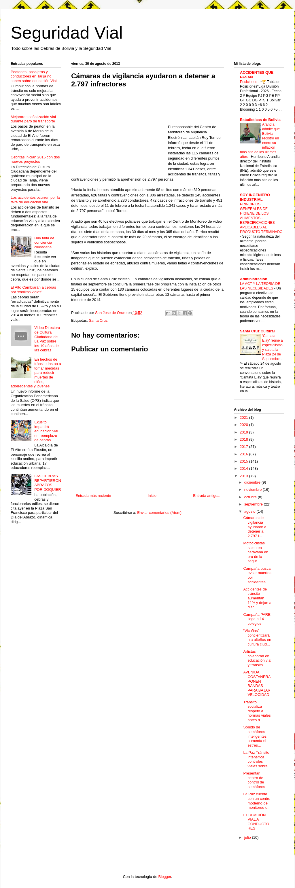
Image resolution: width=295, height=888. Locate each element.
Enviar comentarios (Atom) (159, 512)
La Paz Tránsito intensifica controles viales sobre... (257, 759)
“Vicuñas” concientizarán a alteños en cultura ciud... (257, 637)
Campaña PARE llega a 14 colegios (256, 619)
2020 (244, 425)
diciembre (253, 482)
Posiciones (249, 82)
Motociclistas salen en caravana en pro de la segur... (255, 552)
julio (248, 837)
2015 (244, 461)
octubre (251, 497)
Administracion (253, 279)
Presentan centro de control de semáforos (254, 780)
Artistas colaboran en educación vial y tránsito (257, 658)
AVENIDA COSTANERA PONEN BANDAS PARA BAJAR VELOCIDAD (256, 683)
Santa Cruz (98, 320)
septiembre (254, 504)
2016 (244, 454)
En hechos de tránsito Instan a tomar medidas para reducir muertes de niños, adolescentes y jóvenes (36, 373)
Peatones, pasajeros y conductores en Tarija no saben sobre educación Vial (34, 76)
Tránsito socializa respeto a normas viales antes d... (257, 711)
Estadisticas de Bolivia (260, 120)
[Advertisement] (119, 134)
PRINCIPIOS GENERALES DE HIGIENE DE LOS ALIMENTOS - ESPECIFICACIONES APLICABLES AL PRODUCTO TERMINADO (261, 218)
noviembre (253, 489)
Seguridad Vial (67, 32)
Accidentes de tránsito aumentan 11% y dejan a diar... (257, 598)
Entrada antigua (206, 495)
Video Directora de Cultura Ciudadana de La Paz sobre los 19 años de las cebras (47, 338)
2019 (244, 432)
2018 (244, 439)
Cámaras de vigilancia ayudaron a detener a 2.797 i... (254, 527)
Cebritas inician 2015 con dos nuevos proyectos (35, 159)
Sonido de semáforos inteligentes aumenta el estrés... (254, 736)
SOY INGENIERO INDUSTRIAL (255, 197)
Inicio (152, 495)
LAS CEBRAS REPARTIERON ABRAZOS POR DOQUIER (47, 483)
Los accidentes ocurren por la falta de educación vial (35, 199)
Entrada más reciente (93, 495)
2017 (244, 446)
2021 (244, 417)
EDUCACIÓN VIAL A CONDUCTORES (256, 822)
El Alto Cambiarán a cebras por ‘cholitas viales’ (33, 289)
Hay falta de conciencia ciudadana (44, 242)
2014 (244, 468)
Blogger (164, 876)
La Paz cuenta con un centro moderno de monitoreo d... (257, 801)
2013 (244, 476)
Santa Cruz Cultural (257, 331)
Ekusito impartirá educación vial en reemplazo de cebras (46, 431)
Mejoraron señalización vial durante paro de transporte (33, 119)
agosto (250, 511)
